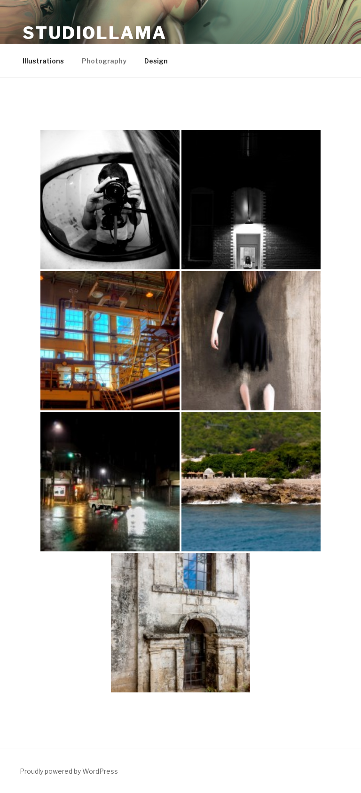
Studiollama (95, 33)
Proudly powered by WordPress (69, 771)
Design (156, 61)
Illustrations (43, 61)
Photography (104, 61)
